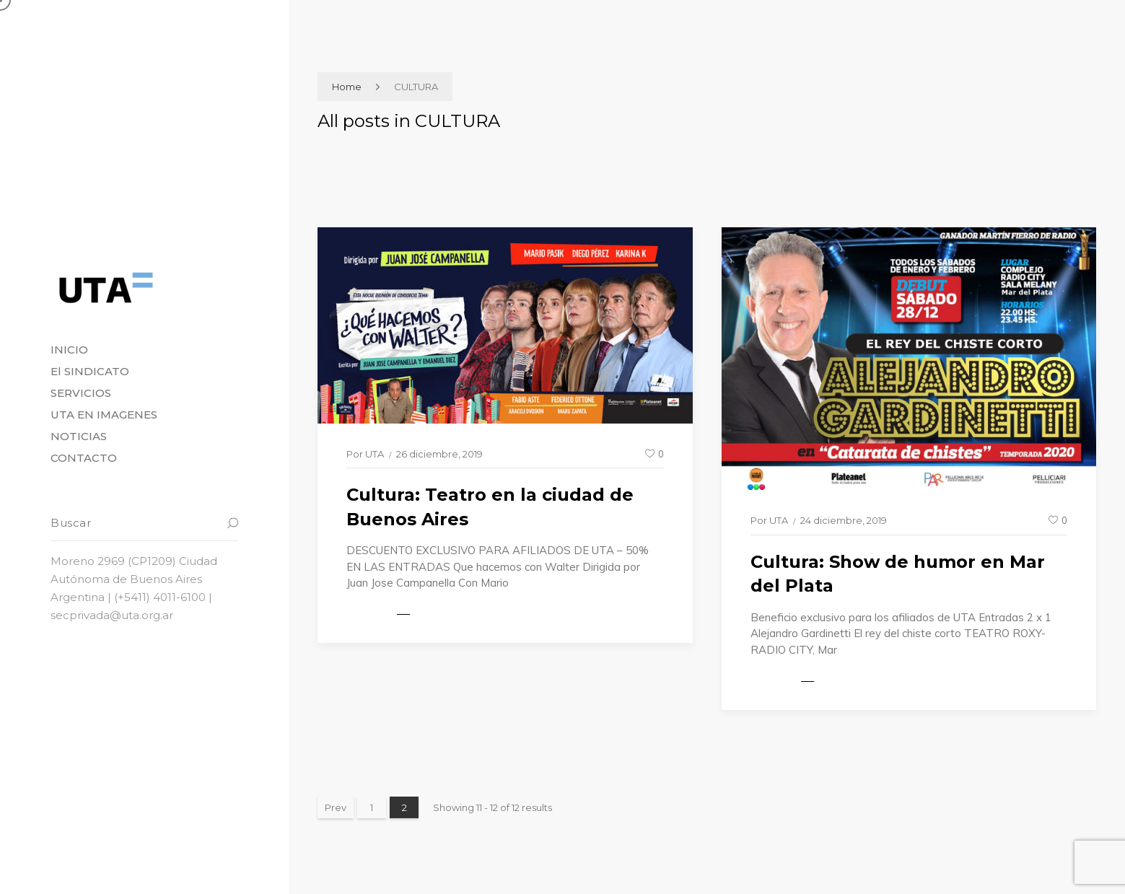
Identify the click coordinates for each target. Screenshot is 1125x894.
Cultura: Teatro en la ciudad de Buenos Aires (490, 507)
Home (347, 86)
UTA (374, 454)
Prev (335, 807)
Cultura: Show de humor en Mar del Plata (897, 574)
